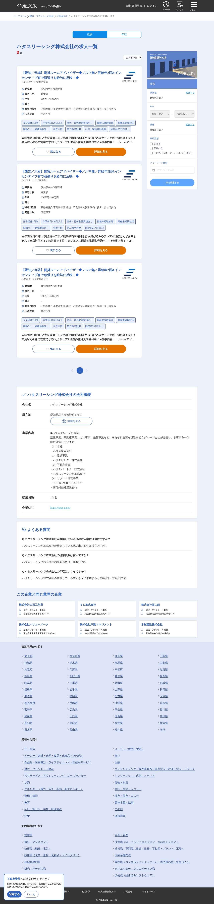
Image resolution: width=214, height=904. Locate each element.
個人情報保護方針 (107, 891)
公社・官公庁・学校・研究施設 (41, 809)
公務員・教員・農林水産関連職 (41, 875)
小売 (25, 782)
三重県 (72, 683)
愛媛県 (26, 716)
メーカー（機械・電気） (128, 749)
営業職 (26, 835)
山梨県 (162, 663)
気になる (53, 151)
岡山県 (117, 710)
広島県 (72, 710)
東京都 (26, 656)
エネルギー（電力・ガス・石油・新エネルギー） (52, 789)
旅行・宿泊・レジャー (126, 789)
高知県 (26, 723)
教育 (25, 803)
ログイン (152, 5)
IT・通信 (28, 749)
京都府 (117, 670)
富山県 (72, 730)
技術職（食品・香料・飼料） (40, 882)
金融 (116, 762)
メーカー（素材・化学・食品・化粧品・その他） (52, 756)
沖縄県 (117, 703)
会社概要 (65, 891)
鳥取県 (72, 723)
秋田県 (162, 690)
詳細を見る (101, 151)
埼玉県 (117, 656)
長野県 (117, 723)
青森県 (26, 696)
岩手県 (72, 690)
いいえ (31, 894)
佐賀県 (162, 703)
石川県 (26, 730)
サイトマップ (148, 891)
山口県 (72, 716)
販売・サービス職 (33, 869)
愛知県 (117, 676)
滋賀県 (162, 670)
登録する (14, 894)
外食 (25, 816)
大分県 (162, 696)
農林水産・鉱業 (122, 803)
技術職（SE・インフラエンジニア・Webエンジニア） (145, 842)
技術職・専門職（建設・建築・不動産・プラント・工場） (148, 849)
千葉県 (162, 656)
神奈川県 (73, 656)
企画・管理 (120, 835)
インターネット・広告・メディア (133, 776)
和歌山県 (73, 676)
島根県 (162, 716)
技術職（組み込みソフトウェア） (133, 875)
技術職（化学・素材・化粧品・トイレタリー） (51, 855)
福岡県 (72, 696)
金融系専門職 (30, 862)
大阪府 (26, 670)
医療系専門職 (121, 855)
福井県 (117, 730)
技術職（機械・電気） (36, 849)
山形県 (117, 690)
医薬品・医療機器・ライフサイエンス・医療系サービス (56, 762)
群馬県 (117, 663)
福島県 (26, 690)
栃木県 (72, 663)
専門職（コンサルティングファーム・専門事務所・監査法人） (151, 862)
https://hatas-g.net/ (60, 507)
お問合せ (128, 891)
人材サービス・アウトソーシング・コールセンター (53, 776)
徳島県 (117, 716)
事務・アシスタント (34, 842)
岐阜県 (26, 683)
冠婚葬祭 (118, 816)
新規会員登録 (134, 5)
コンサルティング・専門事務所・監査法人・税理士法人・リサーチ (153, 769)
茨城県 (26, 663)
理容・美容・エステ (125, 796)
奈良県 (26, 676)
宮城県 (162, 683)
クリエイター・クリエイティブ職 (133, 869)
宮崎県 (26, 710)
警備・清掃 (29, 796)
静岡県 (162, 676)
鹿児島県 (28, 703)
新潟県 (162, 723)
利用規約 (86, 891)
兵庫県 (72, 670)
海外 (161, 730)
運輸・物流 (120, 782)
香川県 (162, 710)
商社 (116, 756)
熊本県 (117, 696)
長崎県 (72, 703)
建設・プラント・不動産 (37, 769)
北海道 (117, 683)
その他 (117, 809)
